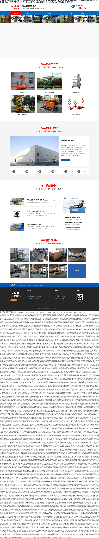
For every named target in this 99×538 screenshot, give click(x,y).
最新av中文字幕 (36, 474)
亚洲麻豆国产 (84, 376)
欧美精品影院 (4, 390)
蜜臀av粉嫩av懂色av (47, 329)
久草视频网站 (64, 364)
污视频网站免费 (85, 424)
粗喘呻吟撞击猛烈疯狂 (86, 470)
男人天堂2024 (61, 449)
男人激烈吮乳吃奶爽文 (61, 322)
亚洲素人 (46, 397)
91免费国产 (37, 431)
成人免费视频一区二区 (23, 487)
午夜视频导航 (66, 509)
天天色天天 (67, 322)
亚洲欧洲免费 (39, 473)
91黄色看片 (4, 414)
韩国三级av (89, 428)
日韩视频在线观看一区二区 (23, 414)
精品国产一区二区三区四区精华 (5, 374)
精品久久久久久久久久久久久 (26, 333)
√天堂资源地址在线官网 (10, 350)
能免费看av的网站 (35, 420)
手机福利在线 (94, 314)
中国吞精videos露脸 (71, 404)
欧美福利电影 (59, 420)
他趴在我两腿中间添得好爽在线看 (39, 386)
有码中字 (58, 343)
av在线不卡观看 (29, 385)
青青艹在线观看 (23, 459)
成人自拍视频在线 (39, 467)
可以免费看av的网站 (94, 318)
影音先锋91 (44, 414)
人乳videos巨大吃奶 (86, 358)
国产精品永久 (67, 336)
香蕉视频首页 (62, 343)
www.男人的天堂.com (56, 448)
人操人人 (93, 329)
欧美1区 (88, 347)
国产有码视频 (31, 392)
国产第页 (86, 477)
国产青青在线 (33, 478)
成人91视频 (82, 367)
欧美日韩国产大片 (96, 388)
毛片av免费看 (51, 446)
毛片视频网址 (47, 378)
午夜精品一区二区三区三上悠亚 (62, 332)
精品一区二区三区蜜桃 (39, 375)
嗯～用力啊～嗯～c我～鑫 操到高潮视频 (63, 407)
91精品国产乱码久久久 (78, 431)
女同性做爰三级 (93, 506)
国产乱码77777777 (89, 484)
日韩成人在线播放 (20, 453)
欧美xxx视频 (18, 459)
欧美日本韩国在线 (90, 350)
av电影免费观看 (75, 530)
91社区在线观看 (76, 351)
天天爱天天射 (44, 389)
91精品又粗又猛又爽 (26, 379)
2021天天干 (58, 374)
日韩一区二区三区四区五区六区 (41, 344)
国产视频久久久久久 (76, 332)
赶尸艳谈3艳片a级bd (77, 485)
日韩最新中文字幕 (83, 335)
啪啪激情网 (60, 378)
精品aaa (90, 442)
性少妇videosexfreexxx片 (88, 344)
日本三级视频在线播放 (7, 378)
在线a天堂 (31, 453)
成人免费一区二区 (84, 395)
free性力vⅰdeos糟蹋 (63, 505)
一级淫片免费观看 (79, 443)
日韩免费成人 (49, 353)
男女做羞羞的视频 (3, 445)
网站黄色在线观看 (72, 482)
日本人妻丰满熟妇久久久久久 (88, 337)
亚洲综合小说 (50, 496)
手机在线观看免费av (77, 399)
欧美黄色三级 (11, 523)
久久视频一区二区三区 (78, 350)
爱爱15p (5, 335)
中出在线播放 (45, 337)
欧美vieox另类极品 (88, 314)
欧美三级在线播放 (6, 383)
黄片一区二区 (11, 494)
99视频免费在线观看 (67, 450)
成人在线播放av (2, 477)
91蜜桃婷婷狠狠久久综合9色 (83, 357)
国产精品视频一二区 (66, 371)
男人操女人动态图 (67, 499)
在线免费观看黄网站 (32, 520)
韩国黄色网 (12, 484)
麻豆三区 (59, 395)
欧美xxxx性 (27, 325)
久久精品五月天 (56, 434)
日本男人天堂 (43, 523)
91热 (57, 484)
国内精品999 (71, 399)
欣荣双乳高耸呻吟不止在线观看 (77, 358)
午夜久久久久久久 (23, 505)
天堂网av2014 (63, 353)
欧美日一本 (13, 378)
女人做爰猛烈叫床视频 (86, 417)
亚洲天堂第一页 (32, 528)
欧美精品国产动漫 (31, 358)
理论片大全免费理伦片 (73, 368)
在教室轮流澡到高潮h (59, 482)
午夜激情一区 (38, 410)
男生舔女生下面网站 (68, 517)
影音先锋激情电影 (21, 397)
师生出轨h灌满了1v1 (8, 386)
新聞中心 (72, 13)
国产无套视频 (10, 480)
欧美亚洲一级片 (53, 326)
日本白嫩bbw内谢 (52, 487)
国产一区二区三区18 (55, 526)
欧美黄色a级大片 (81, 466)
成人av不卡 (70, 470)
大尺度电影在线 (45, 535)
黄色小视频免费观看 (18, 374)
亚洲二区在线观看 (44, 411)
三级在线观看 (81, 499)
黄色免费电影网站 (48, 519)
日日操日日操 (49, 427)
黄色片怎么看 (96, 382)
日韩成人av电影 (6, 382)
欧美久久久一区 (25, 442)
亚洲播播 (45, 424)
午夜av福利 (27, 489)
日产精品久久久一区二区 (89, 457)
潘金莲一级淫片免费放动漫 (81, 347)
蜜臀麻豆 (27, 343)
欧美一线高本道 (24, 361)
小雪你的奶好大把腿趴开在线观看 (30, 337)
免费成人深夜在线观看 (88, 488)
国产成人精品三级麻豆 (36, 378)
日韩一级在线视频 (93, 471)
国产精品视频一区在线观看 (47, 350)
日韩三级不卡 (6, 429)
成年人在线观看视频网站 (26, 449)
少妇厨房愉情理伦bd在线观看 (91, 322)
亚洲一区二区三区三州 (77, 365)
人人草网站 (12, 382)
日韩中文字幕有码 (76, 474)
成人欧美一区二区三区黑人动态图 (52, 413)
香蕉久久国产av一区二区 (80, 480)
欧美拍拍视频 (86, 340)
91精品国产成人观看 (81, 450)
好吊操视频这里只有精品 (49, 321)
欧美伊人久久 (56, 449)
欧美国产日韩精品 (62, 456)
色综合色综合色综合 (89, 436)
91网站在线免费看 (39, 350)
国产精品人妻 (96, 474)
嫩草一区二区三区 (57, 445)
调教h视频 (18, 322)
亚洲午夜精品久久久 (86, 478)
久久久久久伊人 (50, 381)
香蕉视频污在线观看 (19, 445)
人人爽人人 (27, 526)
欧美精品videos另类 (55, 537)
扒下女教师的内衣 (28, 482)
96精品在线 (70, 496)
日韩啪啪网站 (49, 491)
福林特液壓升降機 (23, 285)
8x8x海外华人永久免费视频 (43, 364)
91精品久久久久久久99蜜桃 (52, 337)
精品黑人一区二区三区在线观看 (91, 456)
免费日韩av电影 (63, 392)
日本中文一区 (5, 318)
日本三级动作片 (40, 319)
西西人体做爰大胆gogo (69, 343)
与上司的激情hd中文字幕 (32, 414)
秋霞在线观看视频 (12, 361)
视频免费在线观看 (68, 438)
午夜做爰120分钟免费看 (63, 496)
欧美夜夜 (51, 361)
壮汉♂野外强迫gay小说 (45, 407)
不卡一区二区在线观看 (4, 314)
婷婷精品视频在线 (74, 347)
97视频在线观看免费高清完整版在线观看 (58, 466)
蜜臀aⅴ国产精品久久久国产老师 (33, 382)
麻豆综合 (2, 322)
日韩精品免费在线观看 (13, 509)
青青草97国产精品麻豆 (69, 330)
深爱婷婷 (45, 494)
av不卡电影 (65, 494)
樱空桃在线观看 (37, 528)
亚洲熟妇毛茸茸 (90, 438)
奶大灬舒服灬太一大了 (62, 383)
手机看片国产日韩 (78, 449)
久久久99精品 (11, 524)
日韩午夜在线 (51, 357)
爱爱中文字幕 (14, 495)
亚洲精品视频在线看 (95, 499)
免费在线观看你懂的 (14, 325)
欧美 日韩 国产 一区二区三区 (7, 495)
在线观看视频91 (2, 420)
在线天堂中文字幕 (41, 406)
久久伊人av (83, 361)
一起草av (72, 354)
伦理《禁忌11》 (29, 319)
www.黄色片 (67, 478)
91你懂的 (67, 333)
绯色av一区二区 (20, 509)
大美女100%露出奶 (77, 322)
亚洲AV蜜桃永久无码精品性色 (18, 367)
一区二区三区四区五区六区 (86, 368)
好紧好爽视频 (30, 463)
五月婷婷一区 (49, 431)
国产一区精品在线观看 (53, 322)
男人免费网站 (78, 420)
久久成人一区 (29, 457)
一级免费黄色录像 (32, 435)
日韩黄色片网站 (67, 367)
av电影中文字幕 (39, 520)
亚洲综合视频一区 (59, 467)
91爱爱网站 (64, 442)
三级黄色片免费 (62, 531)
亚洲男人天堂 (81, 389)
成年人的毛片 (24, 389)
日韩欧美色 (32, 346)
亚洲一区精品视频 (84, 342)
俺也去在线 (14, 336)
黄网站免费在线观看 (62, 432)
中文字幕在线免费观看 (86, 406)
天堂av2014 (69, 375)
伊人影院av (53, 403)
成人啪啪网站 (21, 390)
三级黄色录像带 (88, 517)
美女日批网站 (16, 351)
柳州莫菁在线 (78, 392)
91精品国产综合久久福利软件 (48, 445)
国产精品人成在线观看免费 (36, 459)
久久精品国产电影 (33, 335)
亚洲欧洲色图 (32, 531)
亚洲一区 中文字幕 (82, 436)
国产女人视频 (91, 372)
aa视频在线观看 (95, 351)
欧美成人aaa (2, 487)
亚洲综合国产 (58, 488)
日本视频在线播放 (89, 459)
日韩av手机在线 (85, 509)
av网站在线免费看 (94, 328)
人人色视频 (74, 393)
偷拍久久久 (43, 321)
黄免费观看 (30, 330)
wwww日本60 (53, 463)
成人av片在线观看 (78, 390)
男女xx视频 (64, 358)
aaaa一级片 (14, 357)
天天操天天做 (17, 428)
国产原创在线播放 (12, 329)
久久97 (27, 505)
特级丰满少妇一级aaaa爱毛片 (33, 340)
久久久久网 (29, 407)
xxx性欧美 (92, 397)
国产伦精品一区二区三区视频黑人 (11, 354)
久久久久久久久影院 (18, 512)
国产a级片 (56, 340)
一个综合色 (68, 383)
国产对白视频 (30, 386)
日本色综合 (74, 467)
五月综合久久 (10, 496)
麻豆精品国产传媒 (64, 319)
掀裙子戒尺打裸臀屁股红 (23, 413)
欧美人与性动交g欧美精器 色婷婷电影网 (54, 495)
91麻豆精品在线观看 (30, 417)
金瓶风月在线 (25, 358)
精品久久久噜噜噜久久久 (77, 435)
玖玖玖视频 (96, 438)
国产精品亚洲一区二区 (13, 442)
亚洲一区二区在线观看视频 (57, 535)
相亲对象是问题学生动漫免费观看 (21, 328)
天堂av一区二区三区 (70, 432)
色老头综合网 (57, 425)
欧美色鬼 (77, 383)
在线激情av (82, 448)
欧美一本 (47, 322)
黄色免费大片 (37, 400)
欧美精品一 (57, 385)
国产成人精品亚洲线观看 (31, 487)
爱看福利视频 (65, 428)
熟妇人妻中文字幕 (68, 374)
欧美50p (63, 330)
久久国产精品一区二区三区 (73, 389)
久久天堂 (55, 464)
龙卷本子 (77, 374)
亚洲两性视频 (33, 344)
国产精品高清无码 (16, 446)
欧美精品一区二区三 (70, 477)
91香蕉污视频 (54, 427)
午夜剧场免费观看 (18, 530)
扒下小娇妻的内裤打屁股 (62, 346)
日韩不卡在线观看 (10, 432)
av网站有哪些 (61, 434)
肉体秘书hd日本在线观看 (93, 326)
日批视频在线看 (79, 492)
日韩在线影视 (2, 535)
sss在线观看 (55, 367)
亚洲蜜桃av (33, 342)
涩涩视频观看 (16, 390)
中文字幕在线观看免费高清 (52, 354)
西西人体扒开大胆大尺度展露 (47, 442)
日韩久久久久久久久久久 (87, 371)
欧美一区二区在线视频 (44, 360)
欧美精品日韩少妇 (93, 464)
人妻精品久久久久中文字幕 (67, 342)
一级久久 (13, 404)
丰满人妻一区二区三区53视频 (70, 420)
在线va (17, 332)
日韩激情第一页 (24, 383)
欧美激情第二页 (26, 453)
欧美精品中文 (5, 326)
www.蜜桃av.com (45, 531)
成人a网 (78, 448)
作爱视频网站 (9, 336)
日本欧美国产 (83, 360)
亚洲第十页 (80, 439)
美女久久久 (40, 390)
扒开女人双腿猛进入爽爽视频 (13, 457)
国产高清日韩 (77, 445)
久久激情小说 (43, 315)
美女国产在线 (59, 516)
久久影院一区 (10, 344)
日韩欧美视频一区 (15, 326)
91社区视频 (36, 404)
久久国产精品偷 (33, 329)
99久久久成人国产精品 (92, 330)
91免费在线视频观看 (35, 460)
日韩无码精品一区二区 (68, 510)
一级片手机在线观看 (35, 333)
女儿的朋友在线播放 (74, 439)
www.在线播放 (4, 365)
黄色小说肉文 (33, 407)
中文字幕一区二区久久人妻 (90, 411)
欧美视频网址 (86, 383)
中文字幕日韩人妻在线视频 (86, 329)
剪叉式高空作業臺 (76, 114)
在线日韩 (54, 325)
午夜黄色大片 (24, 530)
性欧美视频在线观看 (39, 314)
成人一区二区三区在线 (20, 424)
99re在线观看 (77, 516)
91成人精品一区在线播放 (67, 484)
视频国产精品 (85, 414)
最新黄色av (74, 353)
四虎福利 (10, 319)
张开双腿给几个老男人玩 (56, 491)
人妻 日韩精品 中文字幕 (12, 343)
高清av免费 (83, 456)
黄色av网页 (10, 326)
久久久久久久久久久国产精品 (35, 411)
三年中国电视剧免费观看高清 (22, 417)
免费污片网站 (27, 326)
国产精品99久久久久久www (77, 330)
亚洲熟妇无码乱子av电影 (93, 367)
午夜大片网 (55, 429)
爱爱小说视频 (91, 383)
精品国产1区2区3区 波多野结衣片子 (88, 520)
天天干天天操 (55, 381)
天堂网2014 (81, 383)
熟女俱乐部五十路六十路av (70, 392)
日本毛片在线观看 (28, 502)
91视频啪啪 (84, 431)
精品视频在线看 (57, 392)
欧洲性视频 (18, 357)
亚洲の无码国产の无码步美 (68, 452)
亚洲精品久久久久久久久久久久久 (46, 358)
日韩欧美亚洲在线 (17, 382)
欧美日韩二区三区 (59, 442)
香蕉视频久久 (28, 459)
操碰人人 (59, 453)
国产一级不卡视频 (77, 318)
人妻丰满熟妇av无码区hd (76, 342)
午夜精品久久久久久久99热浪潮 (62, 498)
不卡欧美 (6, 492)
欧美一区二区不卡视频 (31, 375)
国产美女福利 (4, 371)
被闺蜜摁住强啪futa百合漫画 (22, 354)
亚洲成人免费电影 (69, 329)
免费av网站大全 (65, 492)
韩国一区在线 (84, 428)
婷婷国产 (57, 424)
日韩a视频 (22, 395)
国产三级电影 (23, 524)
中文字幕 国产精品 (69, 523)
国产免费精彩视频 (12, 428)
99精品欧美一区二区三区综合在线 (84, 346)
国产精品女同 (72, 333)
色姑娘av (95, 383)
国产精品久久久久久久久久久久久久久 (37, 428)
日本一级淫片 (59, 457)
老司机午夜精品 (37, 477)
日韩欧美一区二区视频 (70, 431)
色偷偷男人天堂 (30, 452)
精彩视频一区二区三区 (93, 439)
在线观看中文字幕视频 (10, 375)
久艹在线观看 (28, 470)
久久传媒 (59, 365)
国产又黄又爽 (61, 413)
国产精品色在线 (21, 531)
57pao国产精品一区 (85, 439)
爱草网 (53, 342)
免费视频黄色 (34, 319)
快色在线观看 (82, 446)
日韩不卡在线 (50, 376)
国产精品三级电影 (92, 460)
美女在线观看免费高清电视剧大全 (72, 346)
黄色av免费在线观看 (48, 513)
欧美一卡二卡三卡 (61, 337)
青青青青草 (61, 382)
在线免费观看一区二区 (81, 411)
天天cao (4, 315)
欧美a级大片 (10, 446)
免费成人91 (58, 499)
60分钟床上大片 (52, 474)
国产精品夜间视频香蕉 (65, 365)
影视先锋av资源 (84, 399)
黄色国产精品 (33, 449)
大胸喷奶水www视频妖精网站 (38, 339)
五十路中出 (82, 340)
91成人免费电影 (22, 418)
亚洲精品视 (76, 452)
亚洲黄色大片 (88, 431)
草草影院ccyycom (84, 390)
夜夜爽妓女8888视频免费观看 (73, 460)
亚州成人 (53, 385)
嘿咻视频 (29, 376)
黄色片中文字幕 (93, 361)
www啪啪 (3, 350)
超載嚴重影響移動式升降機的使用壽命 (73, 222)
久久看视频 (24, 319)
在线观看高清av (28, 351)
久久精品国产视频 (83, 404)
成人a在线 (2, 410)
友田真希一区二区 (71, 344)
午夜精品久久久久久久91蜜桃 (57, 364)
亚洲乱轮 (2, 492)
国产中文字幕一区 (16, 421)
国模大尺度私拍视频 (17, 439)
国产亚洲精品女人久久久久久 (28, 393)
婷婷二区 (13, 503)
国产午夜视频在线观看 (33, 432)
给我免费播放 (87, 418)
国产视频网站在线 (54, 346)
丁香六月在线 (52, 473)
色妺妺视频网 (77, 339)
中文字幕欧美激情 (51, 531)
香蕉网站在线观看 (39, 357)
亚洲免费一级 (11, 427)
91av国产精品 (15, 376)
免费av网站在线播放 (16, 441)
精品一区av (6, 351)
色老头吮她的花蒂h (91, 342)
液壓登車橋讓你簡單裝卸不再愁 (34, 224)
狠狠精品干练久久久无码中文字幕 (53, 344)
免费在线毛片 (65, 470)
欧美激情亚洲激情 (30, 425)
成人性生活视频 (77, 326)
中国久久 (81, 354)
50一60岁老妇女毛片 (48, 527)
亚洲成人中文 (4, 393)
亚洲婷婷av (96, 429)
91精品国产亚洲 (73, 383)
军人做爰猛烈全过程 (31, 400)
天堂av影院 (13, 406)
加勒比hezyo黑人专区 (42, 367)
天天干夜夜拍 (65, 467)
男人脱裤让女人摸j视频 (34, 322)
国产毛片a (49, 368)
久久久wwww (83, 420)
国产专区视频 (17, 399)
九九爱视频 (41, 470)
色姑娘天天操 (10, 443)
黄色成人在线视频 (66, 524)
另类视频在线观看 (72, 339)
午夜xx (31, 448)
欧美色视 (11, 411)
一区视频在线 (87, 392)
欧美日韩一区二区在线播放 (57, 399)
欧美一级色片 (46, 406)
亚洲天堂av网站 (82, 429)
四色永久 (15, 484)
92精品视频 (74, 361)
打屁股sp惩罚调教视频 (33, 480)
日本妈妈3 (25, 350)
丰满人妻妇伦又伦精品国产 (72, 411)
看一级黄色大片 (18, 403)
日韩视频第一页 (44, 488)
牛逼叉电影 (13, 328)
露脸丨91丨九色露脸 (90, 453)
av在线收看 (95, 480)
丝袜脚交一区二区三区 (73, 489)
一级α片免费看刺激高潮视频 (77, 471)
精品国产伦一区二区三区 (55, 379)
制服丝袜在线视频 (13, 365)
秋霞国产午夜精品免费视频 (73, 478)
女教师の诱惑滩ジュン (93, 407)
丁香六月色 (44, 503)
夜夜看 (90, 502)
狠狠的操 (47, 432)
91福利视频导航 (43, 399)
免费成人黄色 (94, 424)
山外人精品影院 (9, 449)
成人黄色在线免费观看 (57, 388)
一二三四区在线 (9, 414)
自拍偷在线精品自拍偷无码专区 (15, 389)
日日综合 (89, 381)
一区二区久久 (3, 375)
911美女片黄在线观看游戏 (39, 424)
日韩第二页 (29, 389)
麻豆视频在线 (16, 418)
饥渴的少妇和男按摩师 (47, 326)
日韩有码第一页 (37, 354)
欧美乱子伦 (96, 372)
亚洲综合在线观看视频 (54, 378)
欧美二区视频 (16, 470)
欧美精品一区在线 (89, 425)
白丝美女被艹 (26, 517)
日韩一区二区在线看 (75, 414)
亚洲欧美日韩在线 (80, 381)
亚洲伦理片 (2, 353)
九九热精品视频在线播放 (21, 474)
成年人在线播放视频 (63, 386)
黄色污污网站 (31, 343)
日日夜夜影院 (2, 386)
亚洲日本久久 (52, 347)
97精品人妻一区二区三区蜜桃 (25, 365)
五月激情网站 (57, 505)
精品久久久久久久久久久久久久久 (21, 314)
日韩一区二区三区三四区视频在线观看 (7, 339)
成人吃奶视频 (56, 382)
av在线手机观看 (4, 533)
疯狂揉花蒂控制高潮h (86, 410)
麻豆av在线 (31, 399)
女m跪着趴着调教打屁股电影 (31, 427)
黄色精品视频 (79, 424)
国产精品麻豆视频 (89, 351)
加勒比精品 (71, 365)
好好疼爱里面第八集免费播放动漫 (76, 315)
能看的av (67, 399)
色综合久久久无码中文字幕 (70, 390)
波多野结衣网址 (11, 506)
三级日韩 (32, 418)
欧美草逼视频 (9, 474)
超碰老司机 (91, 448)
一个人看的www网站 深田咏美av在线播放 (33, 524)
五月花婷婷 (40, 332)
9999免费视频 (72, 449)
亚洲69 (60, 368)
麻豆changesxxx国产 (35, 376)
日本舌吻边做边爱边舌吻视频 (88, 513)
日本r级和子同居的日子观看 (48, 388)
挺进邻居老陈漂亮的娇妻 (23, 372)
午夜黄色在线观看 (51, 319)
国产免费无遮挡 (66, 482)
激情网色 (31, 535)
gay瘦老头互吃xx (13, 400)
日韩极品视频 (23, 385)
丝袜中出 (26, 403)
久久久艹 (93, 386)
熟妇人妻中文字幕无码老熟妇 (69, 441)
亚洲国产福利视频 (24, 330)
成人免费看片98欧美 (37, 417)
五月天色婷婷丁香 (35, 330)
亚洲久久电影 (19, 449)
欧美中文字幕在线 (32, 489)
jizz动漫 (1, 383)
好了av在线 (37, 527)
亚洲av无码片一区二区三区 (28, 443)
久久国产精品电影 (41, 484)
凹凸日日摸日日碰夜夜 (70, 350)
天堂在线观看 (24, 434)
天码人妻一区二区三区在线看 (28, 374)
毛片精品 (29, 372)
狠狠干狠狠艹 (83, 318)
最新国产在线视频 (87, 441)
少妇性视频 (32, 474)
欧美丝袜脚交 (54, 498)
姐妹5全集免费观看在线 (13, 537)
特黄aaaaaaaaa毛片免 (72, 506)
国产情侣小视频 (6, 319)
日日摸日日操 (79, 368)
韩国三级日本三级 (22, 482)
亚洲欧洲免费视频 (45, 336)
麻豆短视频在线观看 (71, 446)
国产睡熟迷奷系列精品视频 (30, 357)
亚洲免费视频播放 (63, 485)
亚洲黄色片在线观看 (94, 358)
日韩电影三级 (95, 449)
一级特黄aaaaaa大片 (59, 487)
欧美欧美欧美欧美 (21, 435)
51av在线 (28, 347)
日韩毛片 (63, 420)
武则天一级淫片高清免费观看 (20, 329)
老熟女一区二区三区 (24, 382)
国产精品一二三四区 (70, 395)
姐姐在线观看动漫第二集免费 (53, 397)
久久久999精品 (8, 321)
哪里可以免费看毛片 (82, 351)
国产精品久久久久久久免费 (72, 424)
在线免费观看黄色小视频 (61, 431)
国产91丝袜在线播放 (51, 333)
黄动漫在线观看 (23, 527)
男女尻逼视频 (57, 531)
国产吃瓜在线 (12, 379)
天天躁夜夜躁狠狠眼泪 (9, 333)
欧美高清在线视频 (73, 336)
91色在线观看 (40, 404)
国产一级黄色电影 (90, 474)
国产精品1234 (57, 386)
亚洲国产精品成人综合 (13, 460)
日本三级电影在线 (88, 530)
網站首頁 (16, 13)
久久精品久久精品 (47, 346)
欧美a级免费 (46, 335)
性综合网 (44, 328)
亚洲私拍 (2, 421)
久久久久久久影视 (16, 487)
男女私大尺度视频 (3, 399)
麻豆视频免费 (4, 435)
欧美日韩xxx (19, 450)
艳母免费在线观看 (22, 368)
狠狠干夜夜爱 (88, 397)
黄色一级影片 (33, 397)
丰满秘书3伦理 (65, 379)
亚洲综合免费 (35, 318)
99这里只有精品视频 (17, 489)
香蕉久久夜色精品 (89, 393)
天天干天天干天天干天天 (67, 314)
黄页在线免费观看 (48, 403)
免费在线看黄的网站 (57, 533)
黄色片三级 (75, 325)
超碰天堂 (34, 350)
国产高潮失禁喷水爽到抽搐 (49, 464)
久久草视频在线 (69, 358)
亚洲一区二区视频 (24, 378)
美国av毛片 (14, 386)
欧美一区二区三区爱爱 (52, 314)
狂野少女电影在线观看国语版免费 (46, 325)
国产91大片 (70, 319)
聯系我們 (83, 13)
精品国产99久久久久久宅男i (88, 495)
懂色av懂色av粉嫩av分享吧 (60, 459)
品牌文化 (31, 171)
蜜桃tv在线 (38, 325)
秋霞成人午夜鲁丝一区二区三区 (18, 443)
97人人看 (56, 315)
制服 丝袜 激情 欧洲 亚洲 (61, 326)
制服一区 (13, 528)
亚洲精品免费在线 (15, 414)
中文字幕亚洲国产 (45, 456)
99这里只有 (8, 315)
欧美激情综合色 (18, 361)
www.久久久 (92, 491)
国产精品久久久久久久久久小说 (40, 342)
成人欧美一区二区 (78, 395)
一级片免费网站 (19, 520)
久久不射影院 (21, 332)
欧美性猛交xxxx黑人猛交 (36, 482)
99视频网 (93, 488)
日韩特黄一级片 (77, 487)
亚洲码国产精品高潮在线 (66, 381)
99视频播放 (89, 353)
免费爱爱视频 (35, 406)
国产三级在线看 (67, 459)
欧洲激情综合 (77, 367)
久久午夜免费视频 (64, 395)
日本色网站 (83, 319)
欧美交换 (50, 374)
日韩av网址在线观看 (65, 389)
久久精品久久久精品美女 (85, 491)
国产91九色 (22, 335)
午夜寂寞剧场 (17, 335)
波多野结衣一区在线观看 (68, 360)
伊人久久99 (20, 319)
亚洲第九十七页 (68, 456)
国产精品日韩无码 (68, 436)
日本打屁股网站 (49, 342)
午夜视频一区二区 (11, 438)
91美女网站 (14, 467)
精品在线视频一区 (39, 337)
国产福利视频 (32, 347)
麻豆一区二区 (15, 319)
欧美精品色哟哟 (32, 485)
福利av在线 (20, 427)
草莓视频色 (11, 471)
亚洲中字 (50, 429)
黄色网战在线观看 (7, 325)
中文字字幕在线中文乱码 (76, 319)
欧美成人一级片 (10, 441)
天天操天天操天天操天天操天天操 (59, 361)
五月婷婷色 (67, 376)
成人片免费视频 (15, 318)
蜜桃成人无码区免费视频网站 (19, 364)
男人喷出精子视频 (56, 406)
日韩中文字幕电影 (31, 354)
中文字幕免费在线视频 (59, 342)
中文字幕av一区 (21, 492)
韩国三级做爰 (17, 420)
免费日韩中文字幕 (91, 516)
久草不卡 (37, 379)
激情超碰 (82, 344)
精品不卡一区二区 (86, 321)
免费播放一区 (69, 481)
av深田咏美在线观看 (20, 495)
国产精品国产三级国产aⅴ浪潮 (66, 414)
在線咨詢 (84, 171)
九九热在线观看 (25, 463)
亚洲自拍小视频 (18, 383)
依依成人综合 (60, 484)
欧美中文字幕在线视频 (13, 436)
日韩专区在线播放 (20, 460)
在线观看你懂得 (73, 364)
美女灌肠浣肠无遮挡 (41, 322)
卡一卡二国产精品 (85, 325)
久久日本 (68, 442)
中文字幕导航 (70, 526)
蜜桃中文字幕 (52, 340)
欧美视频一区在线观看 (26, 346)
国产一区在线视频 (8, 534)
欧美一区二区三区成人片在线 (18, 358)
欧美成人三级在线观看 (46, 347)
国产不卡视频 (30, 446)
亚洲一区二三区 (45, 332)
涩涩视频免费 (64, 378)
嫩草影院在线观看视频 (89, 480)
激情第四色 (81, 378)
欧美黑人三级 (19, 371)
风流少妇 (6, 505)
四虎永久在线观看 (10, 337)
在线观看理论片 (31, 477)
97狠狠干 (10, 425)
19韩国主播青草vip (51, 392)
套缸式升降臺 (23, 92)
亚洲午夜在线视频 (48, 512)
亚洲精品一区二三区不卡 (37, 336)
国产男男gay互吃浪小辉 (60, 463)
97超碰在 (71, 357)
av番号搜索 (83, 425)
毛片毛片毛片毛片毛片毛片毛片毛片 (85, 374)
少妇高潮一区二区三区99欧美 (18, 393)
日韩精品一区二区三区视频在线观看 (62, 335)
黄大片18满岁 (2, 389)
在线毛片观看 (3, 321)
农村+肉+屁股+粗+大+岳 (92, 325)
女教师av (22, 428)
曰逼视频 (21, 315)
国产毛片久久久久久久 (88, 466)
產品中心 (38, 13)
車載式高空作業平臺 (22, 114)
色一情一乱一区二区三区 (19, 339)
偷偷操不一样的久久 (32, 371)
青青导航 (6, 353)
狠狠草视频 (71, 502)
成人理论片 (62, 509)
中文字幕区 (66, 347)
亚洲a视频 (95, 350)
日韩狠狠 (44, 339)
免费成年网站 (84, 350)
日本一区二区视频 (75, 314)
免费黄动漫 (81, 535)
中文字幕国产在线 (73, 503)
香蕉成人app (2, 470)
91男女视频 (47, 357)
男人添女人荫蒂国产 (43, 441)
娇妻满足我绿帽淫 (77, 512)
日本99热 (62, 403)
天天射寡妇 (83, 392)
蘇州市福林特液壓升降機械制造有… (36, 285)
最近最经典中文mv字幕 (67, 397)
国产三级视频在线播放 (24, 386)
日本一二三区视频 (75, 481)
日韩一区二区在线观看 (79, 482)
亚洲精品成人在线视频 (66, 351)
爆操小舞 (53, 350)
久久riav (79, 517)
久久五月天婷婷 (94, 442)
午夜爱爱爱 (64, 489)
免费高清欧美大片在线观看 (79, 441)
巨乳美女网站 (45, 314)
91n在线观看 (73, 453)
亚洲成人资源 (9, 533)
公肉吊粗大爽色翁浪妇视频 (41, 537)
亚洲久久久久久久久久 (52, 335)
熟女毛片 (21, 478)
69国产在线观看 (27, 513)
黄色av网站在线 (18, 466)
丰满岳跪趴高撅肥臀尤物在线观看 (73, 378)
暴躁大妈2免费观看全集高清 (73, 413)
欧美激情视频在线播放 (34, 367)
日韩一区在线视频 (59, 314)
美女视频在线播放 (38, 347)
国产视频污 (52, 382)
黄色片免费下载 (6, 361)
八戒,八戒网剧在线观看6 (52, 332)
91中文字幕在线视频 (67, 337)
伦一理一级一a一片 (16, 337)
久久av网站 (63, 438)
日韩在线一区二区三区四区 (20, 404)
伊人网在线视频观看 (26, 315)
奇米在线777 (66, 344)
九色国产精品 (37, 403)
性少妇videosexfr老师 (91, 395)
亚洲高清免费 (6, 418)
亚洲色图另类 (20, 491)
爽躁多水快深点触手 (29, 438)
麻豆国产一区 (75, 495)
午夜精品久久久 (35, 484)
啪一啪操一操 (94, 517)
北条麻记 (50, 364)
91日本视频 (8, 459)
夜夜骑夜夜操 (29, 314)
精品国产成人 (84, 435)
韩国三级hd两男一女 (5, 471)
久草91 (69, 347)
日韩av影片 (33, 321)
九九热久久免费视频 (4, 427)
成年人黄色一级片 (49, 367)
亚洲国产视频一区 (27, 335)
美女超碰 (40, 379)
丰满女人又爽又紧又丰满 (34, 326)
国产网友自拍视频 (83, 332)
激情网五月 (94, 374)
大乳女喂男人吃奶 (46, 361)
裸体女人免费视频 (10, 395)
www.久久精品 (90, 354)
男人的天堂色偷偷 (6, 484)
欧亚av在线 (66, 400)
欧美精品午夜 (94, 376)
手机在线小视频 (34, 372)
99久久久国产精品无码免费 (60, 474)
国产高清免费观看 (65, 427)
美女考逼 (56, 347)
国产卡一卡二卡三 (50, 489)
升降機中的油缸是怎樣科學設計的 (72, 227)
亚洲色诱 (20, 381)
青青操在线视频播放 (81, 397)
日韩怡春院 (42, 329)
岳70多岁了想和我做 (70, 388)
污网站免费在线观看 (95, 534)
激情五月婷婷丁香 (81, 314)
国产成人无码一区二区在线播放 (35, 315)
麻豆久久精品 (52, 425)
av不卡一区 (56, 368)
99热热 (11, 368)
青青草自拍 (56, 446)
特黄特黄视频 (39, 516)
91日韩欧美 (65, 477)
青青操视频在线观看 (58, 333)
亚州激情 (59, 353)
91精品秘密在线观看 (37, 343)
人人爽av (48, 530)
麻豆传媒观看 (19, 496)
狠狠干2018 (7, 411)
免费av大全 (90, 388)
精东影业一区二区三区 (53, 516)
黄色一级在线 (74, 457)
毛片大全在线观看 (77, 464)
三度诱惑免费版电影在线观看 (92, 335)
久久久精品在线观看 (94, 487)
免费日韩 (3, 354)
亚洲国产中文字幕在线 (60, 478)
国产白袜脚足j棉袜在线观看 (35, 360)
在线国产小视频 (89, 496)
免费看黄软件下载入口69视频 (52, 503)
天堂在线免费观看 (71, 379)
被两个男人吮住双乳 (44, 506)
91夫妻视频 (85, 527)
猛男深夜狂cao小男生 (74, 463)
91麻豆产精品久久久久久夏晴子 (88, 385)
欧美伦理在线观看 (46, 382)
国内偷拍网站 (72, 371)
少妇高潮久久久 (50, 449)
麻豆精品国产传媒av (36, 399)
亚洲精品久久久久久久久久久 (57, 358)
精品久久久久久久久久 (67, 354)
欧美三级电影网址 (27, 321)
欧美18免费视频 (15, 347)
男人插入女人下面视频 (23, 336)
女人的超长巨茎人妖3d (85, 407)
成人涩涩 (93, 404)
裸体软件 (65, 463)
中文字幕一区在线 (74, 381)
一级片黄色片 (10, 351)
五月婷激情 (27, 474)
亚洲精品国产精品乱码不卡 (74, 535)
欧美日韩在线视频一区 (49, 533)
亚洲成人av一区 (75, 488)
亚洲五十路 (9, 399)
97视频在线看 (37, 441)
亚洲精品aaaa (30, 413)
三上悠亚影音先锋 (20, 537)
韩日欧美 (53, 442)
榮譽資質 (57, 171)
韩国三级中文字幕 (57, 376)
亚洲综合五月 (59, 351)
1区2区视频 (24, 427)
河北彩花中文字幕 (33, 429)
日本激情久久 (75, 517)
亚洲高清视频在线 (64, 410)
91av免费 (10, 347)
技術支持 (60, 13)
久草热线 (97, 485)
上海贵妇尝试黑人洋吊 (74, 473)
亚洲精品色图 (57, 375)
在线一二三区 (85, 354)
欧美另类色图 (60, 354)
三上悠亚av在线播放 (45, 343)
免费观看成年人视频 (4, 403)
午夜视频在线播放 (34, 368)
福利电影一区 (2, 347)
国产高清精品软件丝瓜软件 (63, 340)
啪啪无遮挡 (42, 477)
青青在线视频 (96, 346)
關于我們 (57, 296)
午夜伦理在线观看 (8, 322)
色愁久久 (58, 441)
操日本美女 (41, 382)
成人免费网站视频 (59, 393)
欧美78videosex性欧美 (32, 505)
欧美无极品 (66, 502)
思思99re (71, 435)
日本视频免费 (87, 361)
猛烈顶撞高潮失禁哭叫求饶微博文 (74, 340)
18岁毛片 (18, 386)
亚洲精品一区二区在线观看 (67, 393)
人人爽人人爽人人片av (94, 418)
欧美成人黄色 (6, 372)
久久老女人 (36, 425)
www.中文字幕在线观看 (91, 332)
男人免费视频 (53, 467)
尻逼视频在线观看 (34, 512)
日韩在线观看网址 (95, 365)
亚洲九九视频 (49, 315)
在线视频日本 (63, 488)
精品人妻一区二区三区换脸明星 (39, 418)
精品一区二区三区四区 (10, 335)
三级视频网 (30, 484)
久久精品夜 (62, 374)
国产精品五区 (89, 376)
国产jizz (13, 314)
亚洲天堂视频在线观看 (12, 417)
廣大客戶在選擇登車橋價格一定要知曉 (35, 199)
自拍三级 (59, 381)
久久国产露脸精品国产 (77, 360)
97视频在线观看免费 (27, 428)
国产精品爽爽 (67, 474)
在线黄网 (53, 315)
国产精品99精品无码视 (86, 471)
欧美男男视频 (80, 463)
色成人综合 (9, 406)
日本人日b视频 (44, 368)
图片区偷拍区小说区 (5, 464)
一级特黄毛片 (60, 446)
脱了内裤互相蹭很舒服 (40, 481)
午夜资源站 (7, 347)
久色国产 (42, 494)
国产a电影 (92, 346)
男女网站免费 (25, 396)
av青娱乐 (61, 379)
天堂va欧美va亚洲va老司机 (46, 390)
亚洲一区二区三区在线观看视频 (74, 335)
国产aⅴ (81, 442)
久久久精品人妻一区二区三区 (19, 375)
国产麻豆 (48, 453)
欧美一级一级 (29, 378)
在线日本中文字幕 (22, 326)
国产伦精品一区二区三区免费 (43, 439)
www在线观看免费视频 (31, 496)
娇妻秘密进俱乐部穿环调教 (78, 321)
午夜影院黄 (87, 446)
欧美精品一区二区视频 (30, 498)
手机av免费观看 (64, 404)
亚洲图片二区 (23, 343)
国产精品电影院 (47, 474)
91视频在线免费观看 (80, 382)
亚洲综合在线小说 (19, 400)
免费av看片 (47, 471)
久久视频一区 (54, 431)
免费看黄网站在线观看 (93, 477)
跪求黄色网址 (94, 400)
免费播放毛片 (55, 365)
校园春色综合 (93, 389)
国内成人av (54, 513)
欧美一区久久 (13, 445)
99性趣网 (23, 351)
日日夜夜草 (10, 314)
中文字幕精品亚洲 (42, 513)
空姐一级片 (24, 381)
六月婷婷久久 (16, 315)
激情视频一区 (7, 389)
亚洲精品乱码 (61, 315)
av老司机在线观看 (48, 460)
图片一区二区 (45, 319)
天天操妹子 (61, 344)
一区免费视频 (32, 441)
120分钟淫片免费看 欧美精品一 (44, 340)
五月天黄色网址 (39, 328)
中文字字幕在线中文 (17, 385)
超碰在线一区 (8, 381)
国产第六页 (40, 368)
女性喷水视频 (58, 350)
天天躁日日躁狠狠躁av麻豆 (59, 357)
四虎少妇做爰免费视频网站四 (84, 460)
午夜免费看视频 (22, 353)
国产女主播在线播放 (27, 342)
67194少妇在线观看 (80, 328)
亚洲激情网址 (11, 418)
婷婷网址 (28, 367)
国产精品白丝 (6, 524)
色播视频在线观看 (55, 452)
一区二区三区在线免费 (87, 499)
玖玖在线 (75, 328)
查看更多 (77, 270)
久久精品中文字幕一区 (4, 446)
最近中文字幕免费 (56, 432)
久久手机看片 (19, 360)
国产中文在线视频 (18, 434)
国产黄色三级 (21, 321)
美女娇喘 (40, 326)
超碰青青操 (23, 489)
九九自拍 (52, 505)
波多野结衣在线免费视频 (19, 517)
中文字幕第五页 (71, 421)
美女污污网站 (35, 535)
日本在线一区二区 (58, 319)
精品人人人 (12, 315)
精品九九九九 (44, 427)
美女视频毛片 (18, 526)
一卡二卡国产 (38, 435)
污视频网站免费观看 (64, 368)
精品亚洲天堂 (92, 406)
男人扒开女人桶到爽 (19, 342)
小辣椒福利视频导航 (34, 365)
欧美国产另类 (11, 439)
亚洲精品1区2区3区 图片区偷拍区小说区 (45, 318)
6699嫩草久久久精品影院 (54, 477)
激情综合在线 (37, 502)
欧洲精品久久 (92, 347)
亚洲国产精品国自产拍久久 (34, 388)
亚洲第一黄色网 (6, 460)
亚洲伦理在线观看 (67, 315)
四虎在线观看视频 (49, 399)
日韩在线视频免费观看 (78, 432)
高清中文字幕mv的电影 (69, 325)
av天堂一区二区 (12, 383)
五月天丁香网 (57, 411)
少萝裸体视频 (5, 443)
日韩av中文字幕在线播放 (24, 340)
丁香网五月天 (83, 322)
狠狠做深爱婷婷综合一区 (8, 330)
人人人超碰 (89, 375)
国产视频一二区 (82, 418)
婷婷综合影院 (30, 406)
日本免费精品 (66, 434)
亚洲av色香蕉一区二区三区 (70, 445)
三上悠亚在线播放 (10, 516)
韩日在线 (20, 351)
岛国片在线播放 (93, 336)
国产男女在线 (80, 524)
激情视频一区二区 (59, 371)
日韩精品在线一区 (48, 386)
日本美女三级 (6, 431)
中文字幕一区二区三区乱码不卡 (16, 346)
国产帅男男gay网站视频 (42, 534)
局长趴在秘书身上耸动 (83, 375)
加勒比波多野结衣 (44, 491)
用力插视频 (87, 528)
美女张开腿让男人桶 (64, 506)
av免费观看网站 (42, 460)
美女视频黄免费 (58, 403)
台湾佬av (75, 400)
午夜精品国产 (25, 400)
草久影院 (8, 365)
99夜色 (53, 368)
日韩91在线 (37, 531)
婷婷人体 (1, 484)
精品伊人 (75, 343)
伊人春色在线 (16, 429)
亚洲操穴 (58, 429)
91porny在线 (14, 360)
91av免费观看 (62, 336)
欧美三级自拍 (61, 360)
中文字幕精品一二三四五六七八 (54, 336)
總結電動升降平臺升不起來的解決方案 (35, 211)
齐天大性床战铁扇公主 (72, 406)
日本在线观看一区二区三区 (55, 329)
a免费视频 (85, 381)
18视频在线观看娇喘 (15, 321)
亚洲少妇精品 (4, 406)
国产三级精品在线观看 (88, 333)
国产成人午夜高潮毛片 (17, 330)
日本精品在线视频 (15, 534)
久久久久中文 (21, 318)
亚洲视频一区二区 (53, 339)
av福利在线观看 (14, 450)
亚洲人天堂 (74, 438)
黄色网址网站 (81, 506)
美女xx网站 (69, 382)
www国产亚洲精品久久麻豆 (76, 456)
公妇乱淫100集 (85, 343)
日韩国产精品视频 (91, 357)
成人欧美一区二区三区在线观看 (50, 371)
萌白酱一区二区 (38, 421)
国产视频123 (59, 330)
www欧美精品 (63, 350)
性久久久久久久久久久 (57, 489)
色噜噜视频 (87, 448)
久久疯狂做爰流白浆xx (56, 435)
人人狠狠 (17, 336)
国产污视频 (72, 318)
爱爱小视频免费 (10, 520)
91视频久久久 (49, 435)
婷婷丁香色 (73, 367)
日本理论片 (93, 360)
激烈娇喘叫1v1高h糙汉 (26, 360)
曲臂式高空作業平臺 (49, 92)
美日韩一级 (3, 523)
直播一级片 (43, 396)
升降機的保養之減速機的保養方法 (72, 217)
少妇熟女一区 (58, 506)
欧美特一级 (86, 367)
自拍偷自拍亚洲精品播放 (84, 326)
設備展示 (49, 13)
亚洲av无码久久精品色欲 (54, 400)
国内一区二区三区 (15, 392)
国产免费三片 (83, 459)
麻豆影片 (41, 400)
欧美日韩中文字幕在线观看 (22, 407)
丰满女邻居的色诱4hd (52, 407)
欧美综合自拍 (41, 385)
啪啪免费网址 (39, 434)
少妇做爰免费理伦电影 (85, 372)
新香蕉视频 (88, 531)
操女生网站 (52, 418)
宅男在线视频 (85, 379)
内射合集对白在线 (91, 403)
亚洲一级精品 (44, 421)
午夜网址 (40, 463)
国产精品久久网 (85, 330)
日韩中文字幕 (4, 441)
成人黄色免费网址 (66, 516)
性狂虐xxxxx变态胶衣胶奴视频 (64, 385)
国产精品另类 (61, 452)
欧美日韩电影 (42, 383)
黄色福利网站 (30, 350)
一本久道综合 (50, 535)
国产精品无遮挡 (76, 531)
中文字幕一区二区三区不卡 (79, 333)
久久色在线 (80, 428)
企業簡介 (18, 171)
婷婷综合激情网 (45, 446)
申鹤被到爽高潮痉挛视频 (23, 446)
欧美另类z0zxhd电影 (36, 395)
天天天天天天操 (71, 487)
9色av (44, 385)
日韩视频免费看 (58, 460)
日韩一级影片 (94, 450)
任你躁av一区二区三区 (79, 371)
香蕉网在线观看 (72, 376)
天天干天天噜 (54, 343)
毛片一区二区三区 (45, 393)
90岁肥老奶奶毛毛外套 (4, 480)
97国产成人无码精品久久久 (31, 328)
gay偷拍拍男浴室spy (24, 466)
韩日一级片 (22, 337)
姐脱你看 (50, 432)
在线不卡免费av (67, 537)
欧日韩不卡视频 (23, 357)
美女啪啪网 (94, 459)
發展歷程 (44, 171)
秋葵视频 (71, 351)
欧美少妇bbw (84, 498)
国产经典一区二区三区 (28, 332)
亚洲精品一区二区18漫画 (43, 330)
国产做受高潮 (88, 420)
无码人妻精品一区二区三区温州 (7, 376)
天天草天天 (15, 344)
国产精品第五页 (30, 336)
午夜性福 (33, 314)
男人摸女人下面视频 (25, 371)
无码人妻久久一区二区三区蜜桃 (76, 520)
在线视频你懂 (78, 361)
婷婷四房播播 (11, 372)
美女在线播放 (33, 379)
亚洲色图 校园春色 (74, 403)
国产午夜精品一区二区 (71, 410)
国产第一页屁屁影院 (32, 325)
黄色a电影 (33, 351)
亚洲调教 (11, 358)
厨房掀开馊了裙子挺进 (5, 489)
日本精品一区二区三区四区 (81, 393)
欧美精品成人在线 (43, 413)
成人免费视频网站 (4, 467)
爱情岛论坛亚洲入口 (52, 439)
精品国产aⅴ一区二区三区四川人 (13, 353)
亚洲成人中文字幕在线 (56, 421)
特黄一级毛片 (6, 358)
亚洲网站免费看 (28, 368)
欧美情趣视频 (84, 453)
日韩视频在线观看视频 (37, 374)
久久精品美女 (88, 318)
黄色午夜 (34, 381)
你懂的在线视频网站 (12, 526)
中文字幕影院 (84, 353)
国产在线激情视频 (9, 360)
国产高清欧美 (37, 392)
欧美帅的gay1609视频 (43, 353)
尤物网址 (62, 325)
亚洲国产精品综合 (35, 385)
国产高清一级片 (5, 343)
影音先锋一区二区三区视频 (65, 453)
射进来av (3, 411)
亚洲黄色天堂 (50, 448)
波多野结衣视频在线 (16, 395)
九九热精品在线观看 (69, 321)
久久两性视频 (70, 332)
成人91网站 (23, 403)
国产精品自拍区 (9, 357)
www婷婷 (96, 397)
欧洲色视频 (72, 322)
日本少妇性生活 (63, 329)
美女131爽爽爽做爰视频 (19, 396)
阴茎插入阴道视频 (87, 328)
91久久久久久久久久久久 (21, 436)
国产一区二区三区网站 (57, 438)
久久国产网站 (5, 344)
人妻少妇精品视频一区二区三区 (39, 438)
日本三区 (56, 502)
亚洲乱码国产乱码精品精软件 (29, 424)
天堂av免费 (28, 329)
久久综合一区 (10, 318)
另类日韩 (14, 520)
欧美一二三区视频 (70, 328)
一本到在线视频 (21, 376)
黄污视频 (78, 427)
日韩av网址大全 (77, 344)
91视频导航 (21, 392)
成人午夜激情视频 (55, 318)
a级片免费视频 (91, 315)
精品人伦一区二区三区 (44, 354)
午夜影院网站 (10, 367)
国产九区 (55, 457)
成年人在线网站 (61, 502)
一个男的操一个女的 (14, 381)
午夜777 (43, 357)
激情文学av (53, 459)
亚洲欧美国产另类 (16, 340)
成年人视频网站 (69, 505)
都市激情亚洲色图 (26, 392)
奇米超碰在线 (95, 354)
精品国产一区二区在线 (51, 494)
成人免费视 (9, 371)
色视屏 (26, 375)
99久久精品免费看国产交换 (66, 534)
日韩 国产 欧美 (78, 417)
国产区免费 (96, 481)
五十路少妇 (38, 407)
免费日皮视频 (40, 492)
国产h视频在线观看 (12, 388)
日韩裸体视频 (59, 404)
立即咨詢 (13, 300)
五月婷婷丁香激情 (12, 332)
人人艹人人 (51, 457)
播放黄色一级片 (37, 494)
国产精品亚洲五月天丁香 (56, 410)
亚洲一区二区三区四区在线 (19, 503)
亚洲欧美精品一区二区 (48, 365)
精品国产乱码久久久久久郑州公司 (7, 340)
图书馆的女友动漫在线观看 (20, 388)
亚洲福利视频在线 (85, 315)
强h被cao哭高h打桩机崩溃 (28, 318)
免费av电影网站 (65, 487)
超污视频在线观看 (35, 364)
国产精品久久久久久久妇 (11, 463)
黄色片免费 (38, 506)
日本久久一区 (88, 360)
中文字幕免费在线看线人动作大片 (70, 417)
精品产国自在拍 (37, 321)
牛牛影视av (33, 456)
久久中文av (25, 457)
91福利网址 (9, 473)
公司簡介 (27, 13)
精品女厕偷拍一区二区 (40, 496)
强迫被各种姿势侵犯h (49, 517)
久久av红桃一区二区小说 (4, 526)
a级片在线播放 (76, 354)
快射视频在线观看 (22, 470)
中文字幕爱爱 (93, 428)
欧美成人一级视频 (23, 421)
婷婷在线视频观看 (26, 448)
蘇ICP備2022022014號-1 (61, 308)
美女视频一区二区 (27, 537)
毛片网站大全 (36, 499)
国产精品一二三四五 (83, 526)
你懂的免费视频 (66, 357)
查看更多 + (66, 159)
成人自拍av (86, 445)
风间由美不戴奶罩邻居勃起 (72, 428)
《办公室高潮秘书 (87, 336)
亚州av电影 (36, 346)
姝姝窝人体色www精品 (32, 467)
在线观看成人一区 (60, 503)
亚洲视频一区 (38, 396)
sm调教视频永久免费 (80, 336)
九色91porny (9, 452)
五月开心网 (15, 435)
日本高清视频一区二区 (16, 425)
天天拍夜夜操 (30, 361)
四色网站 (26, 353)
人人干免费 (27, 432)
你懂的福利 (7, 332)
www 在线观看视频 (83, 427)
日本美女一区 (77, 418)
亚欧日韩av (70, 467)
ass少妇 (60, 471)
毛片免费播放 (61, 347)
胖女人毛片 (26, 376)
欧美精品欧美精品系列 (19, 379)
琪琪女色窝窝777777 (44, 374)
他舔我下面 (35, 453)
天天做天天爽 (92, 392)
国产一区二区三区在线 (11, 512)
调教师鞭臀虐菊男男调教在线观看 (9, 410)
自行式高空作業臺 (49, 114)
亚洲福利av (20, 457)
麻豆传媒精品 (54, 395)
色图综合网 (62, 372)
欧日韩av (63, 390)
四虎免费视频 (43, 482)
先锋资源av (54, 374)
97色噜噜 (64, 333)
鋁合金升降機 (76, 92)
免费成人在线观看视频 (84, 339)
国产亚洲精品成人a (58, 389)
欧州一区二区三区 (15, 368)
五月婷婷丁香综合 (7, 346)
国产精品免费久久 (41, 365)
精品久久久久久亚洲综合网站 (91, 319)
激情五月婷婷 (63, 321)
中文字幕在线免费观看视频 (53, 428)
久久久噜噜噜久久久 (12, 342)
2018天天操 (50, 420)
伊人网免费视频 (41, 346)
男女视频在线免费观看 (51, 470)
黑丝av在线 (90, 424)
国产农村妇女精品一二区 (92, 343)
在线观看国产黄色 (44, 395)
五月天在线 (13, 374)
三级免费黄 (42, 403)
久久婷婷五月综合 (68, 361)
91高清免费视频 (48, 385)
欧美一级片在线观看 (43, 431)
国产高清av (11, 397)
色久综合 (44, 404)
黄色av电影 (23, 526)
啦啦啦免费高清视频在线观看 (38, 361)
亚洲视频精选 (18, 378)
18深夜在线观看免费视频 (50, 328)
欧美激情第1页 (14, 371)
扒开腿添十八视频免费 (28, 364)
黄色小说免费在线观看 (75, 337)
